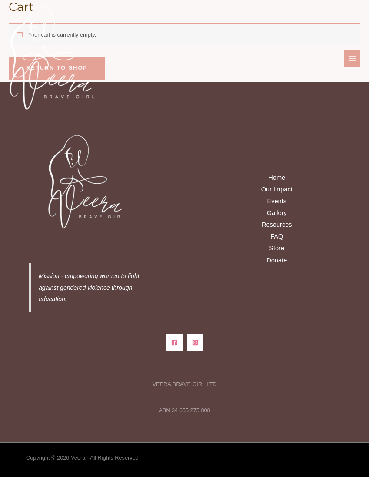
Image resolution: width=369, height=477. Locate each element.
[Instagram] (195, 342)
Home (276, 177)
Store (276, 248)
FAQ (276, 236)
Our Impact (277, 189)
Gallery (277, 212)
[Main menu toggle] (352, 58)
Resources (277, 224)
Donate (276, 260)
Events (276, 201)
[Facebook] (174, 342)
